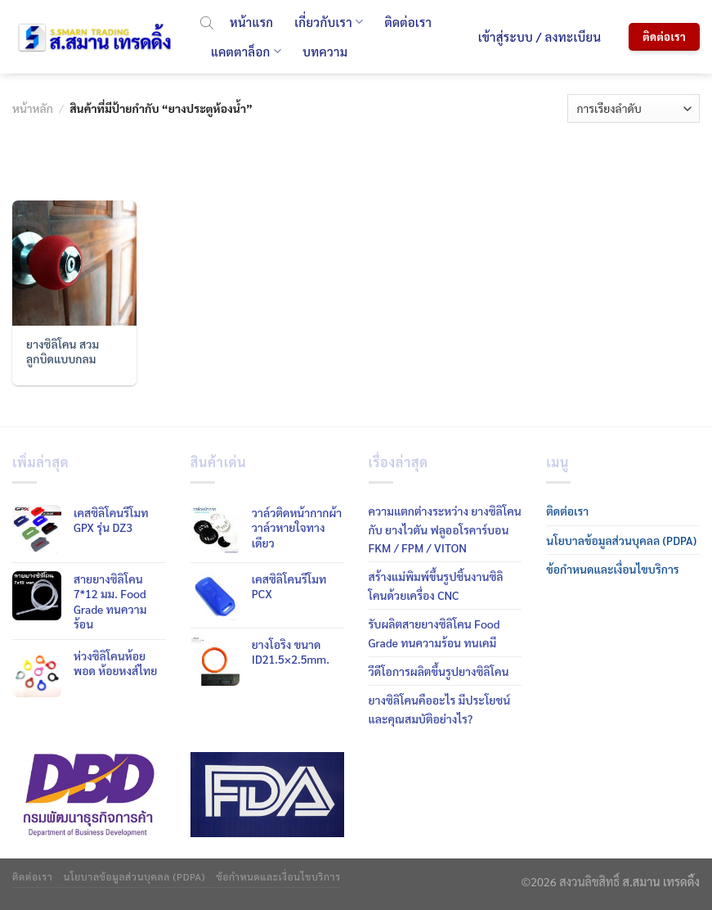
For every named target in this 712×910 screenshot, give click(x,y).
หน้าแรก (251, 21)
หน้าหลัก (32, 108)
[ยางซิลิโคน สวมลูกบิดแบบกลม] (74, 263)
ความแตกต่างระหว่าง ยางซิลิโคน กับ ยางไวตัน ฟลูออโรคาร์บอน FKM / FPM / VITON (445, 529)
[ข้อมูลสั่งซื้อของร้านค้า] (633, 108)
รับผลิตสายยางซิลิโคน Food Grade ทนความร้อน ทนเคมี (434, 632)
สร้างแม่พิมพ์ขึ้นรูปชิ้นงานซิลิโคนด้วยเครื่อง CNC (436, 585)
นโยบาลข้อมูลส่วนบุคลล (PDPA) (621, 540)
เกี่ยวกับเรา (328, 22)
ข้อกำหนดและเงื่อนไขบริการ (612, 568)
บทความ (324, 51)
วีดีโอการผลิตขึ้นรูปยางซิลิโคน (439, 671)
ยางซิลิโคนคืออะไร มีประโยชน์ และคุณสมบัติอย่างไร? (440, 708)
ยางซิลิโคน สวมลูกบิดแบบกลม (62, 351)
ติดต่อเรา (408, 21)
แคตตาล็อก (246, 51)
